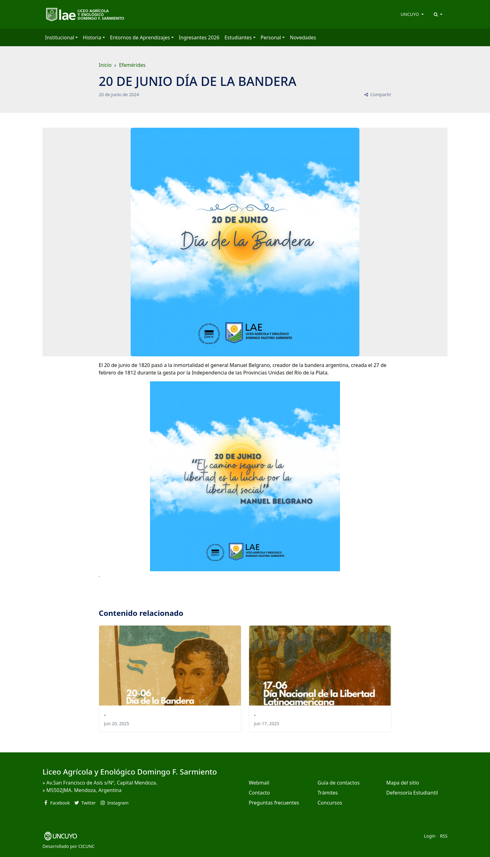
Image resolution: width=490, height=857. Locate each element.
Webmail (259, 782)
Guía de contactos (339, 782)
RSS (444, 836)
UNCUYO (410, 14)
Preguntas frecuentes (274, 802)
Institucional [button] (59, 37)
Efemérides (132, 65)
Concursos (330, 802)
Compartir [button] (377, 94)
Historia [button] (92, 37)
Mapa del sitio (402, 782)
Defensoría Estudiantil (412, 792)
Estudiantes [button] (238, 37)
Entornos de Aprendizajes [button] (140, 37)
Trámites (328, 792)
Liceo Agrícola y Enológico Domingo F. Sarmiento (129, 771)
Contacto (259, 792)
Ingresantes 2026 (199, 37)
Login (430, 836)
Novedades (303, 37)
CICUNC (86, 846)
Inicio (105, 65)
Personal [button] (271, 37)
